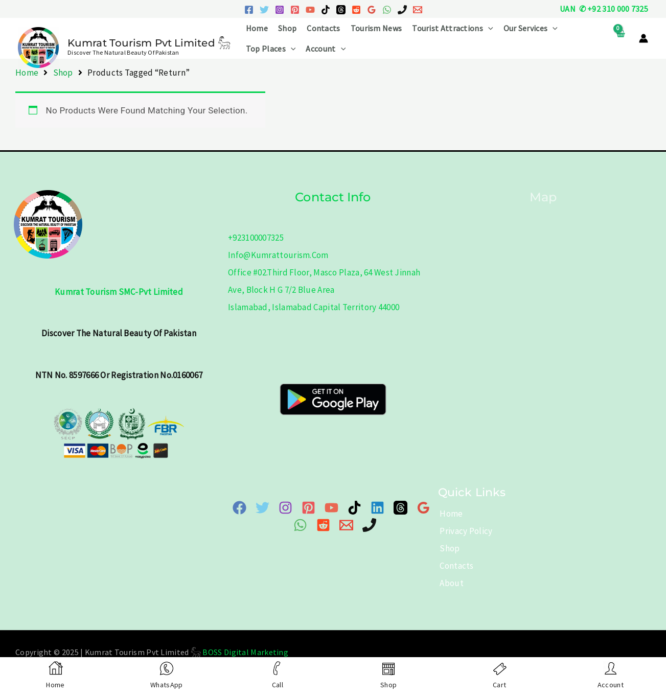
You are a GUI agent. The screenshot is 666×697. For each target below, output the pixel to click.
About (450, 583)
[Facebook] (249, 9)
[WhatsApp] (387, 9)
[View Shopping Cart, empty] (620, 39)
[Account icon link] (643, 38)
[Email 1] (417, 9)
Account (326, 48)
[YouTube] (310, 9)
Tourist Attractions (452, 28)
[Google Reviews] (371, 9)
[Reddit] (356, 9)
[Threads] (341, 9)
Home (257, 28)
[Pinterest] (295, 9)
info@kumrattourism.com (278, 255)
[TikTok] (325, 9)
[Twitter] (264, 9)
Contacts (323, 28)
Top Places (271, 48)
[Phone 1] (402, 9)
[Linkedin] (377, 508)
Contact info (333, 197)
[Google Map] (423, 508)
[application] (488, 28)
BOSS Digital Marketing (245, 652)
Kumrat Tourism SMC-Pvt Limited (119, 291)
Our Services (530, 28)
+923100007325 (256, 237)
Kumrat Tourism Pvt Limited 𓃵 (149, 43)
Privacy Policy (464, 531)
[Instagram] (279, 9)
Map (543, 197)
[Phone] (369, 525)
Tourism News (376, 28)
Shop (287, 28)
